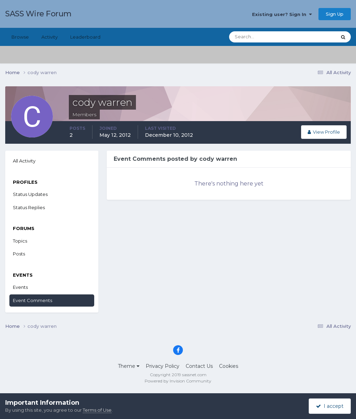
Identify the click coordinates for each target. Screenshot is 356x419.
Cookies (228, 366)
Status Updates (30, 194)
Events (20, 287)
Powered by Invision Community (178, 381)
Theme (128, 366)
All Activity (24, 161)
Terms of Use (97, 410)
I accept (329, 406)
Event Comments (32, 300)
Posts (19, 253)
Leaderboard (85, 37)
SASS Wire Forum (38, 13)
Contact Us (199, 366)
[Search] (260, 36)
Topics (20, 241)
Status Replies (29, 207)
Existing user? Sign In (282, 14)
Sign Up (334, 14)
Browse (20, 37)
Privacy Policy (162, 366)
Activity (49, 37)
